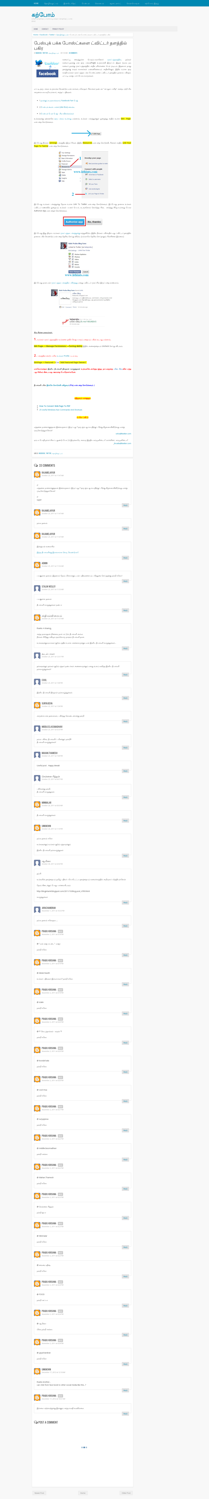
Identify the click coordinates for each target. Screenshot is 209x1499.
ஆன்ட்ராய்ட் (115, 3)
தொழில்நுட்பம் (51, 3)
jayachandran (49, 908)
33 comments (73, 53)
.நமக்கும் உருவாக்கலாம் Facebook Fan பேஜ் (59, 100)
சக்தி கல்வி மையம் (52, 615)
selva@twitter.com (123, 433)
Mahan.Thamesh (49, 753)
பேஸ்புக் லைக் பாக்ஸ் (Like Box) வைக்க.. (58, 107)
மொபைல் (99, 3)
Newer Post (39, 1493)
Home (36, 3)
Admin (44, 563)
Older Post (126, 1493)
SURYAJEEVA (47, 703)
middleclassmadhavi (52, 726)
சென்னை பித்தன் (51, 776)
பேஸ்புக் (86, 3)
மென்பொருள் (133, 3)
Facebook (44, 34)
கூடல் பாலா (48, 653)
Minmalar (46, 802)
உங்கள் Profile (63, 356)
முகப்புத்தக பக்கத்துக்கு (70, 233)
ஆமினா (46, 861)
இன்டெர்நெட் (70, 3)
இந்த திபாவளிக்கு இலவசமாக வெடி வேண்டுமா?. (58, 552)
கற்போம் (43, 14)
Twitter (52, 34)
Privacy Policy (58, 28)
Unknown (46, 826)
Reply (125, 505)
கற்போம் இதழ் (152, 3)
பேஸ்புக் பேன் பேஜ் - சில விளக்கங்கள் (57, 113)
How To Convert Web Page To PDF (55, 406)
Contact (45, 28)
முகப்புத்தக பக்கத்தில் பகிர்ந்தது (64, 282)
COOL (44, 680)
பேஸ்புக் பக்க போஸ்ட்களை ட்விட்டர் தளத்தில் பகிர (80, 45)
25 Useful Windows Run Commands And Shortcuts (60, 409)
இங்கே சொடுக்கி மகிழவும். (58, 385)
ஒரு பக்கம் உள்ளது (62, 118)
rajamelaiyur (48, 472)
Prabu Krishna (49, 931)
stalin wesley (48, 586)
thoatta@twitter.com (122, 443)
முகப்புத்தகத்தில (114, 59)
